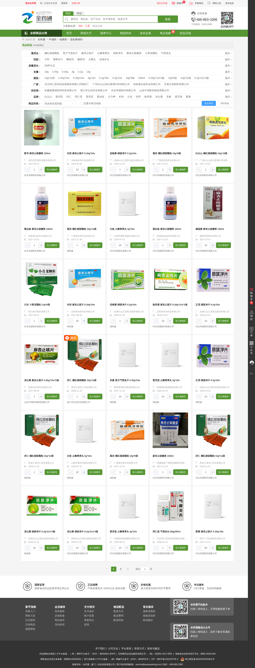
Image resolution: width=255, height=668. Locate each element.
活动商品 (30, 624)
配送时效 (118, 620)
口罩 (87, 26)
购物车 (180, 3)
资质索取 (60, 611)
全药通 (41, 39)
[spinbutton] (34, 169)
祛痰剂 (63, 39)
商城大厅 (86, 33)
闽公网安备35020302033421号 (197, 659)
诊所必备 (145, 33)
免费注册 (76, 3)
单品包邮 (165, 33)
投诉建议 (148, 620)
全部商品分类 (38, 33)
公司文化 (113, 648)
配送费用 (118, 615)
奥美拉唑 (97, 26)
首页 (69, 33)
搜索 (168, 19)
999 (80, 26)
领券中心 (106, 33)
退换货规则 (149, 611)
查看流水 (89, 620)
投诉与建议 (153, 648)
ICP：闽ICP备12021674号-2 (164, 659)
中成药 (52, 39)
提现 (86, 624)
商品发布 (60, 620)
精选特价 (125, 33)
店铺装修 (60, 615)
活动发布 (60, 624)
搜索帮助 (30, 629)
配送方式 (118, 611)
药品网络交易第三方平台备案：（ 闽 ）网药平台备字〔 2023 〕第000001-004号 (77, 654)
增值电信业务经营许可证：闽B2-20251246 (195, 654)
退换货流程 (149, 615)
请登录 (64, 3)
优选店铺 (185, 33)
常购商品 (199, 3)
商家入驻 (30, 615)
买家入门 (30, 611)
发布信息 (229, 3)
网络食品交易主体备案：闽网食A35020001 (61, 659)
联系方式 (139, 648)
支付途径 (89, 611)
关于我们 (100, 648)
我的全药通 (162, 3)
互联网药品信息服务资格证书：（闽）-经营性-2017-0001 (145, 654)
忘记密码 (30, 620)
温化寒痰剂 (76, 39)
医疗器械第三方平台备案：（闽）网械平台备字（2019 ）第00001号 (116, 659)
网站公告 (217, 3)
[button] (27, 169)
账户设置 (89, 615)
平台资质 (126, 648)
